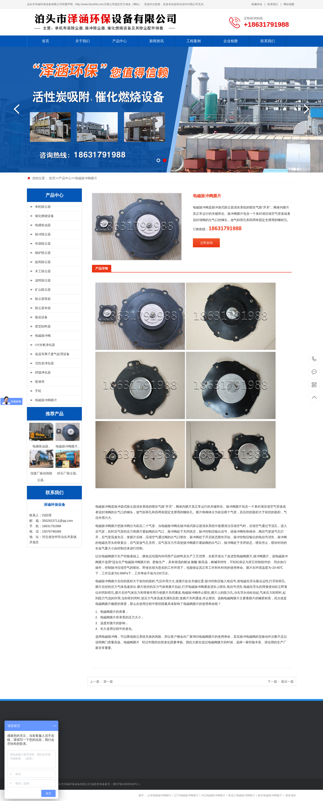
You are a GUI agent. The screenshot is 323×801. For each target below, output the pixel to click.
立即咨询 (206, 243)
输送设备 (41, 317)
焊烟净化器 (43, 372)
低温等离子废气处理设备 (52, 354)
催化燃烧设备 (44, 216)
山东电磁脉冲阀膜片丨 (160, 795)
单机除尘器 (43, 206)
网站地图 (289, 4)
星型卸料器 (43, 326)
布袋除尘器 (43, 243)
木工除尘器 (43, 271)
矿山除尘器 (43, 289)
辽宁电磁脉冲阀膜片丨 (187, 795)
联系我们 (272, 4)
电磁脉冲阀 (43, 335)
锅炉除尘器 (43, 252)
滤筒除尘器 (43, 280)
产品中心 (119, 41)
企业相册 (230, 41)
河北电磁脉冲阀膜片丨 (214, 795)
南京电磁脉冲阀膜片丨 (271, 795)
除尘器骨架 (43, 299)
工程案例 (193, 41)
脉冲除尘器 (43, 234)
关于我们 (82, 41)
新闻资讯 (156, 41)
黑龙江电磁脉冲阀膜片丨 (243, 795)
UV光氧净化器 (45, 345)
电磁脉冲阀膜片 (86, 178)
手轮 (38, 391)
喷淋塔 (39, 381)
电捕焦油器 (43, 225)
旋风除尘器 (43, 262)
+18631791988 (314, 359)
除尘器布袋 (43, 308)
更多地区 (290, 795)
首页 (45, 41)
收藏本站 (256, 4)
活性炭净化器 (44, 363)
